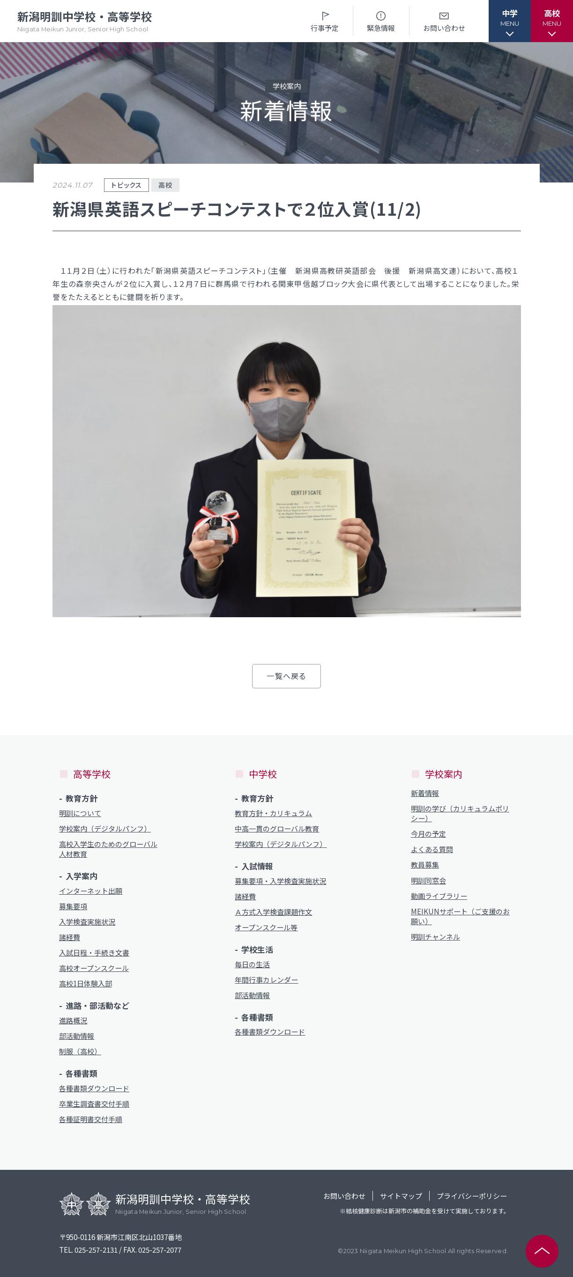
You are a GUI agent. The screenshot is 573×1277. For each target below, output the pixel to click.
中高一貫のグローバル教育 (277, 828)
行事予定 (325, 21)
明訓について (80, 813)
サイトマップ (401, 1196)
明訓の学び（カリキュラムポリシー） (460, 813)
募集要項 (73, 906)
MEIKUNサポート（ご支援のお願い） (460, 916)
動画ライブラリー (439, 896)
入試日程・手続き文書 (94, 952)
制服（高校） (80, 1051)
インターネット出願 (90, 891)
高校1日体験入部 (85, 983)
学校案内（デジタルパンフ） (105, 828)
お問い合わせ (444, 21)
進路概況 (73, 1020)
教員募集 (425, 864)
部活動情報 (76, 1036)
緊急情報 (381, 21)
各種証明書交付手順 (90, 1119)
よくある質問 (432, 849)
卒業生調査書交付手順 (94, 1104)
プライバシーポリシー (472, 1196)
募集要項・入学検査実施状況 (280, 881)
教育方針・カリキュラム (273, 813)
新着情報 (425, 793)
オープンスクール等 (266, 927)
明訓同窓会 (428, 880)
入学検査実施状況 (87, 922)
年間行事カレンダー (266, 980)
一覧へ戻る (286, 675)
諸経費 (69, 937)
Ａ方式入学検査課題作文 (273, 912)
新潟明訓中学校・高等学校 (84, 21)
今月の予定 (428, 834)
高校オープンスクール (94, 968)
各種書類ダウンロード (94, 1088)
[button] (510, 21)
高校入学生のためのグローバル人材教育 (108, 849)
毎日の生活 (252, 964)
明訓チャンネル (435, 936)
